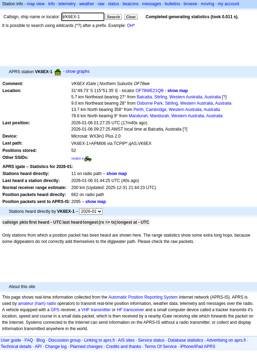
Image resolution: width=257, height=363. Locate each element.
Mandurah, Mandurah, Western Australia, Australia (176, 115)
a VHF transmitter (94, 309)
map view (36, 3)
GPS (55, 309)
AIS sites (126, 340)
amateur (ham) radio (37, 303)
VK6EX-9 (77, 158)
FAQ (29, 340)
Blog (40, 340)
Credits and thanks (123, 346)
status (113, 3)
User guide (11, 340)
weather (86, 3)
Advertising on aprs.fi (226, 340)
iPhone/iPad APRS (197, 346)
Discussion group (64, 340)
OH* (131, 25)
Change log (56, 346)
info (51, 3)
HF (120, 309)
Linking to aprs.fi (99, 340)
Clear (131, 17)
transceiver (134, 309)
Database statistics (185, 340)
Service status (151, 340)
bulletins (172, 3)
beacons (130, 3)
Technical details (16, 346)
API (38, 346)
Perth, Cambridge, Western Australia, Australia (176, 109)
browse (190, 3)
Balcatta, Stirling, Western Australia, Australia (179, 97)
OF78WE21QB (150, 90)
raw (101, 3)
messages (151, 3)
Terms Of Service (161, 346)
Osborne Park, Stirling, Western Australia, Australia (184, 103)
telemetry (67, 3)
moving (207, 3)
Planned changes (86, 346)
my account (228, 3)
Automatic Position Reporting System (143, 297)
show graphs (78, 71)
